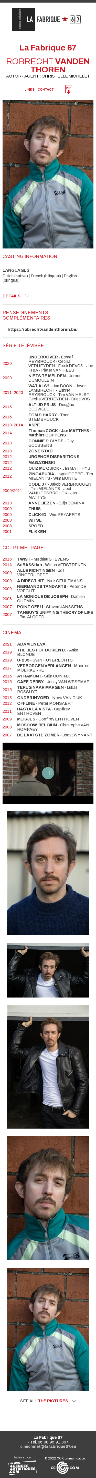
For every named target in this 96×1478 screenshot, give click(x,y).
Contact (46, 89)
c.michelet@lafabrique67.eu (48, 1446)
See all (48, 1401)
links (30, 89)
